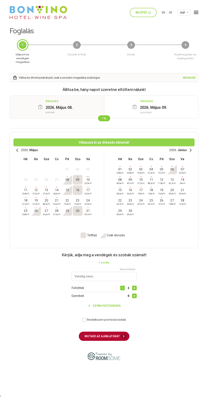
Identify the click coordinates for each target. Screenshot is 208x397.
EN (163, 12)
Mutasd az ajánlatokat (106, 334)
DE (170, 12)
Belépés (145, 12)
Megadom (189, 77)
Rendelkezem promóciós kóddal (106, 318)
